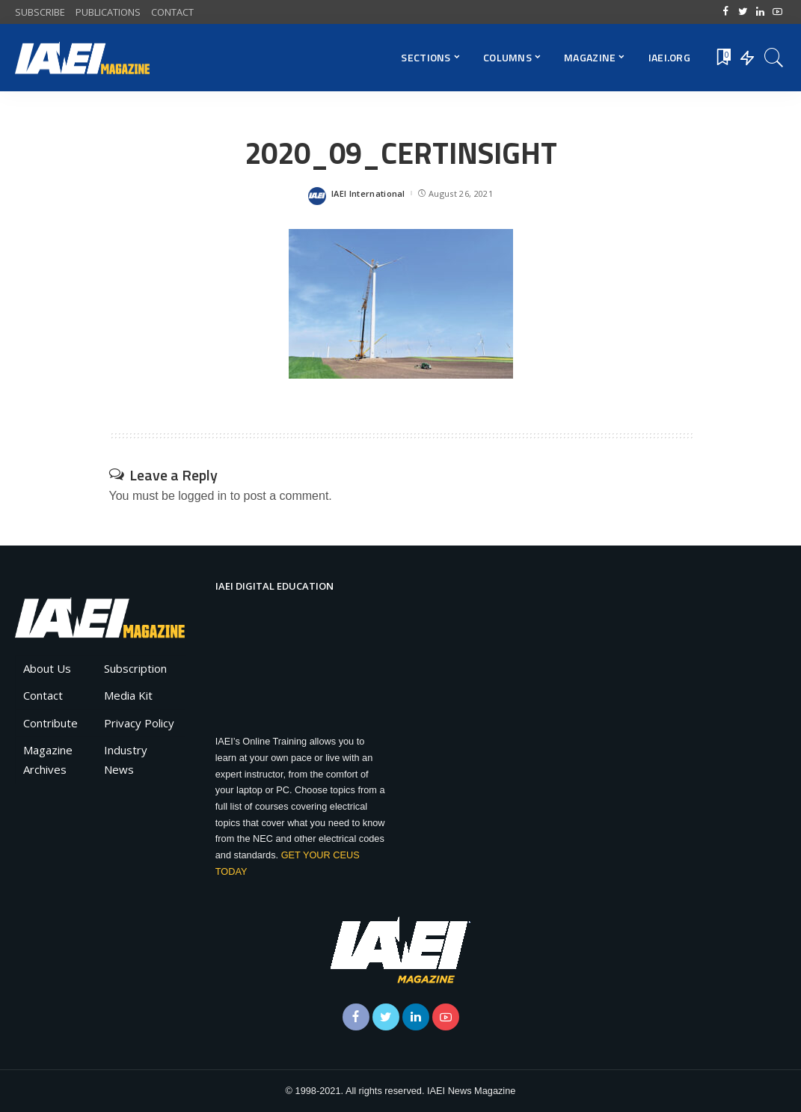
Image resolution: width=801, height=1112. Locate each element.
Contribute (50, 722)
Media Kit (128, 695)
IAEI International (368, 193)
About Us (47, 668)
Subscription (135, 668)
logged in (202, 495)
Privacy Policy (139, 722)
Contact (43, 695)
